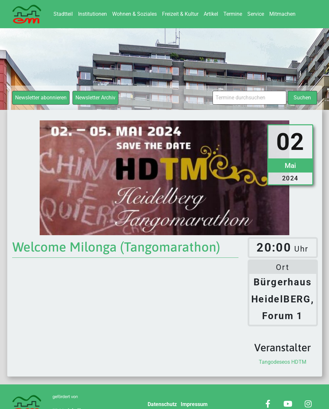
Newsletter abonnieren (41, 97)
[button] (14, 394)
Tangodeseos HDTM (282, 362)
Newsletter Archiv (95, 97)
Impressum (194, 404)
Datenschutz (162, 404)
